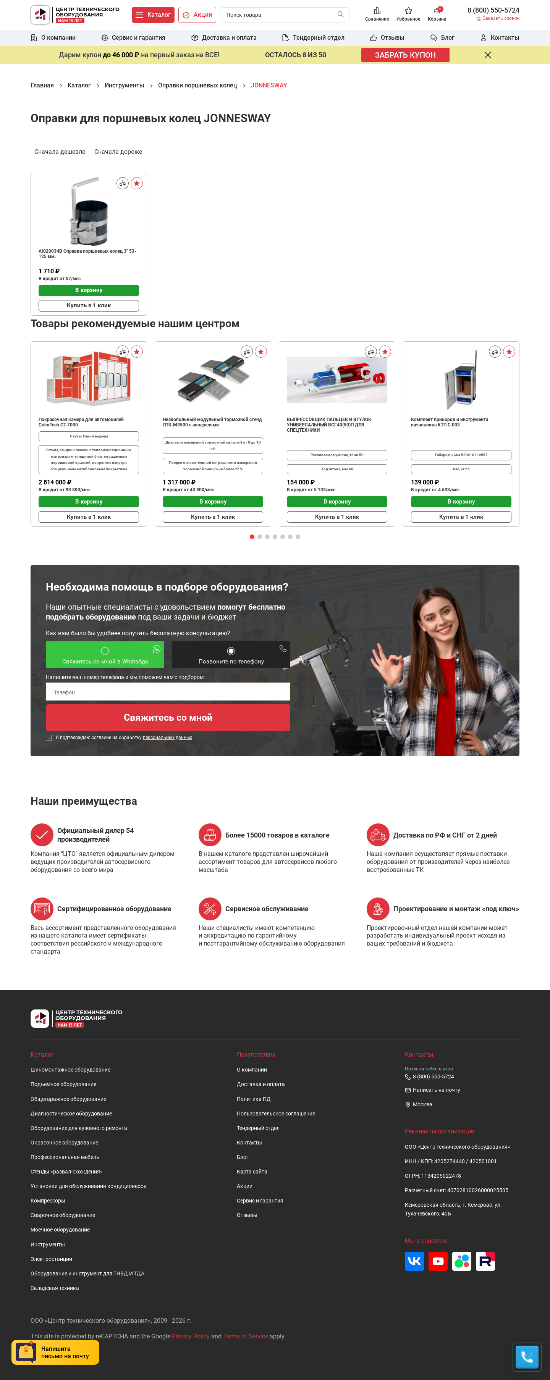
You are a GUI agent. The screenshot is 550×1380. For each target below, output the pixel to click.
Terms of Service (245, 1336)
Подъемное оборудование (63, 1084)
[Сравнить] (122, 183)
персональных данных (167, 737)
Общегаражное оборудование (68, 1099)
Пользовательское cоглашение (276, 1114)
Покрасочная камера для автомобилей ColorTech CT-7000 (81, 422)
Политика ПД (254, 1099)
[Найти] (342, 15)
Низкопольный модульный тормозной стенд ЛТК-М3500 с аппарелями (212, 422)
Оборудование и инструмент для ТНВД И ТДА (87, 1274)
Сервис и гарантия (260, 1201)
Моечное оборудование (60, 1230)
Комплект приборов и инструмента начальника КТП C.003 (449, 422)
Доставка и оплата (261, 1084)
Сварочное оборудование (63, 1215)
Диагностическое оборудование (71, 1114)
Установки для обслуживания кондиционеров (89, 1186)
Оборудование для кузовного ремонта (79, 1128)
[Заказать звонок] (497, 19)
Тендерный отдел (258, 1128)
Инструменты (48, 1245)
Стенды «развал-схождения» (67, 1172)
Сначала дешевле (59, 151)
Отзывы (247, 1215)
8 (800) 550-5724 (493, 10)
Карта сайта (252, 1172)
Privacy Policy (191, 1336)
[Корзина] (437, 15)
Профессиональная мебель (65, 1157)
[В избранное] (137, 183)
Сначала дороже (118, 151)
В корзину (89, 290)
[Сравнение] (377, 15)
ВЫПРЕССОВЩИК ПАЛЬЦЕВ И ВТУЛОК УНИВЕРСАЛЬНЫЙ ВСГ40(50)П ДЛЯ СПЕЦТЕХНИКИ (329, 425)
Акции (244, 1186)
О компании (252, 1070)
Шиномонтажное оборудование (70, 1070)
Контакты (249, 1143)
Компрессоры (48, 1201)
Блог (243, 1157)
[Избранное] (408, 15)
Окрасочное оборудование (64, 1143)
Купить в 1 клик (89, 305)
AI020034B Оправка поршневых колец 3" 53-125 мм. (87, 254)
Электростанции (51, 1259)
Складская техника (55, 1288)
